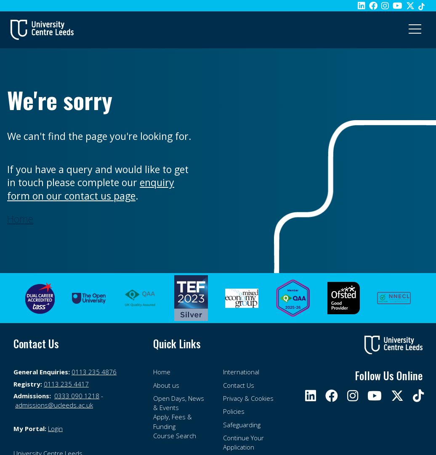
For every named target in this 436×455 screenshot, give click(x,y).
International (241, 372)
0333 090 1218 (76, 396)
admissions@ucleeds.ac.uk (54, 405)
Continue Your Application (243, 442)
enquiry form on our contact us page (90, 189)
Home (161, 372)
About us (166, 385)
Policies (234, 411)
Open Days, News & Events (178, 403)
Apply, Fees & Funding (172, 421)
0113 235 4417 (66, 384)
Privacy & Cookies (248, 398)
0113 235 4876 (94, 372)
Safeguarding (242, 425)
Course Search (174, 435)
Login (55, 428)
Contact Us (238, 385)
